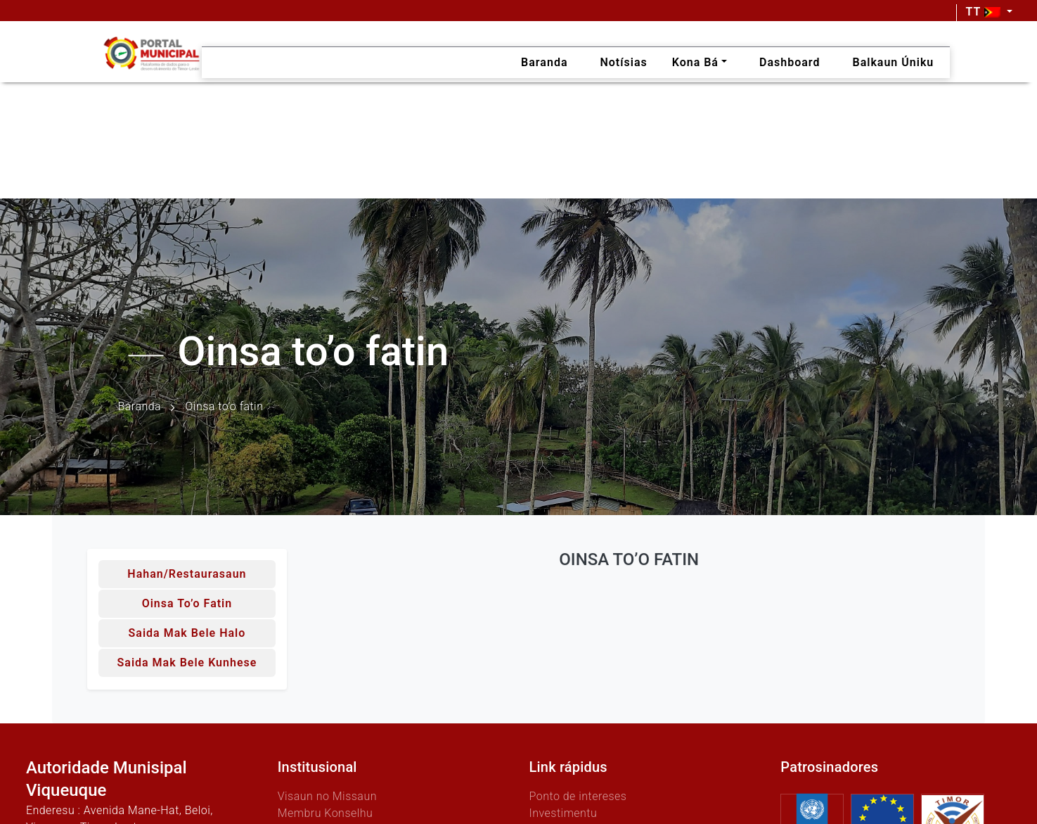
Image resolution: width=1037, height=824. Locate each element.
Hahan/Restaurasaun (186, 574)
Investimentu (563, 813)
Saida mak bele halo (187, 633)
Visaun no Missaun (327, 796)
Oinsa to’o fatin (187, 603)
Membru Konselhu (325, 813)
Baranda (140, 407)
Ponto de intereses (578, 796)
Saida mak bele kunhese (187, 662)
